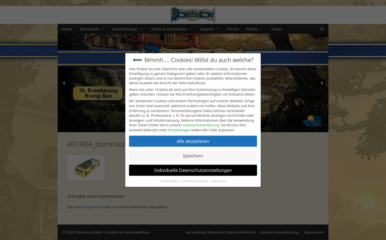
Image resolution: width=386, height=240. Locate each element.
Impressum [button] (219, 177)
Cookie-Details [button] (169, 177)
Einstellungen (179, 126)
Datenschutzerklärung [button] (195, 177)
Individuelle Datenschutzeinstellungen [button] (193, 167)
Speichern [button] (193, 152)
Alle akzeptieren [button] (193, 138)
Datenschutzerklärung (201, 121)
